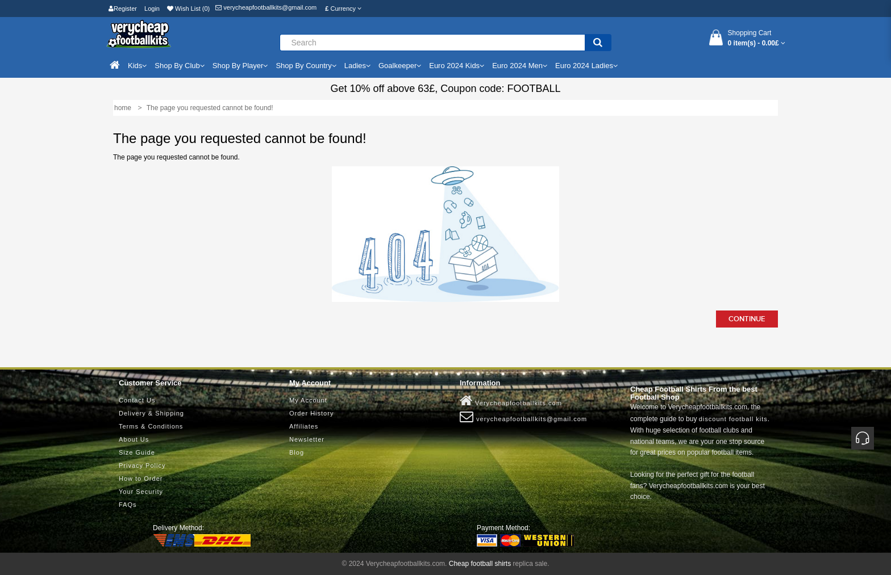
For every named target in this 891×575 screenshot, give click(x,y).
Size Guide (137, 452)
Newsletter (306, 439)
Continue (746, 319)
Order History (311, 413)
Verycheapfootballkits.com (511, 401)
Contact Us (137, 400)
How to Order (141, 478)
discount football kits (733, 418)
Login (152, 8)
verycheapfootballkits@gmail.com (266, 7)
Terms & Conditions (151, 426)
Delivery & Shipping (151, 413)
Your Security (141, 491)
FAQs (128, 504)
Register (123, 8)
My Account (308, 400)
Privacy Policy (142, 465)
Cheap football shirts (480, 564)
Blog (296, 452)
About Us (134, 439)
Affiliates (303, 426)
